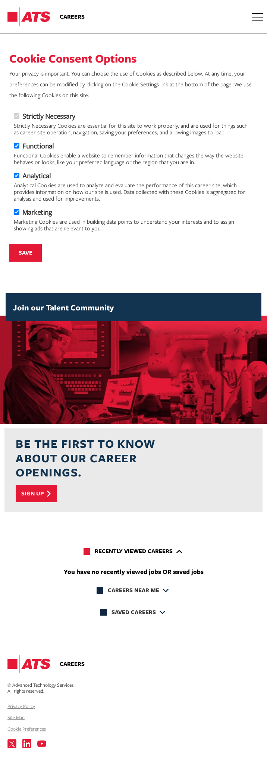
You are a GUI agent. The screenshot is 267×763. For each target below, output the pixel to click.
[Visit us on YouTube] (41, 743)
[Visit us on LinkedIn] (26, 743)
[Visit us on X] (11, 743)
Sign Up (32, 493)
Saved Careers (133, 612)
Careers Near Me (133, 590)
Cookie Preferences (26, 728)
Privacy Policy (21, 706)
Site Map (16, 717)
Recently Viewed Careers (134, 551)
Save (25, 252)
